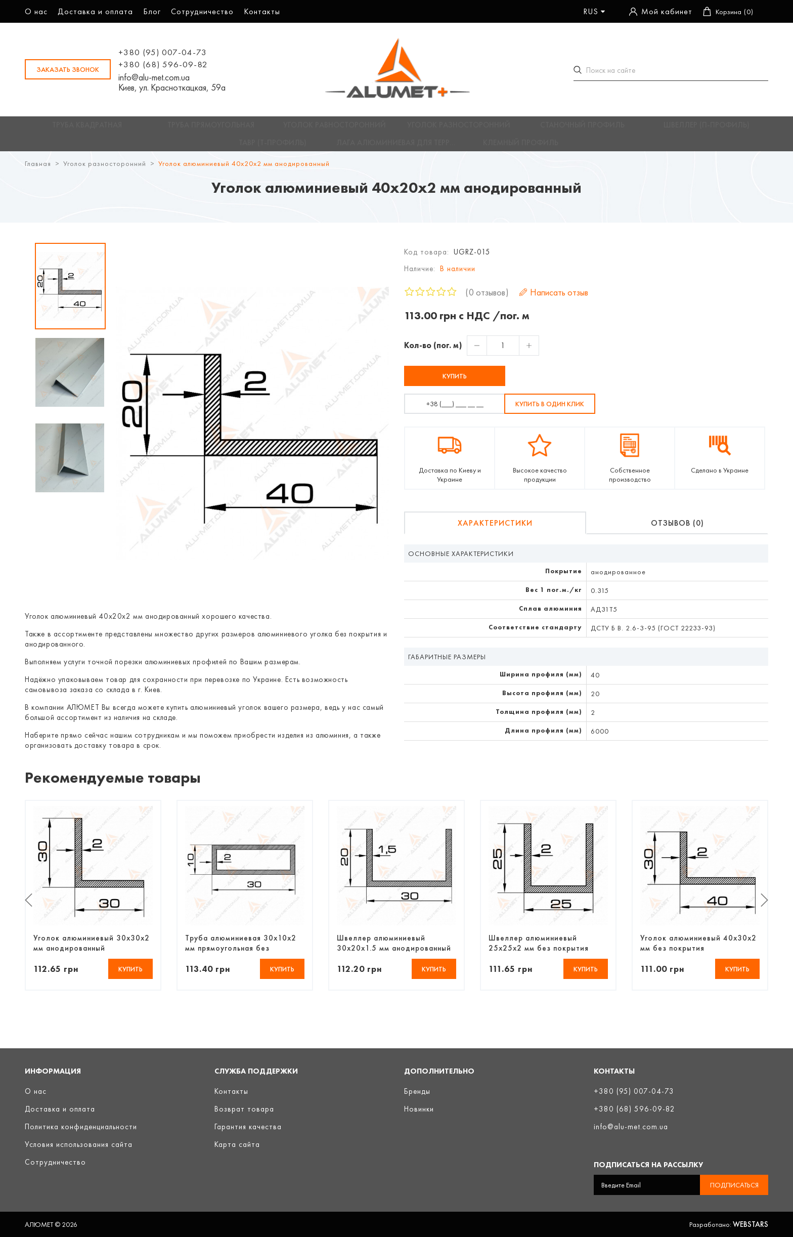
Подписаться (734, 1184)
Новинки (419, 1109)
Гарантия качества (248, 1127)
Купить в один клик (549, 411)
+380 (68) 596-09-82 (163, 64)
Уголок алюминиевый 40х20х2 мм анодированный (244, 171)
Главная (38, 171)
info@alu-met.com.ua (154, 77)
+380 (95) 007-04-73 (162, 52)
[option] (70, 293)
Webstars (750, 1224)
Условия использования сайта (79, 1144)
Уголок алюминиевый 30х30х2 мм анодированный (91, 950)
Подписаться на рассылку (648, 1165)
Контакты (262, 11)
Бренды (417, 1091)
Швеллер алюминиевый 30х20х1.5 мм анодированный (394, 950)
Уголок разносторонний (104, 171)
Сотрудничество (202, 11)
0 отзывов (487, 300)
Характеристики (495, 530)
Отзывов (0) (677, 530)
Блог (152, 11)
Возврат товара (244, 1109)
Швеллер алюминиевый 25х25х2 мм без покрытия (539, 950)
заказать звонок (67, 69)
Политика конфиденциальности (81, 1127)
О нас (36, 11)
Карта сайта (237, 1144)
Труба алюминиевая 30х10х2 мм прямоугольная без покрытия (240, 950)
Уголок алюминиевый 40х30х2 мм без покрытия (698, 950)
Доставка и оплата (95, 11)
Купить (455, 383)
